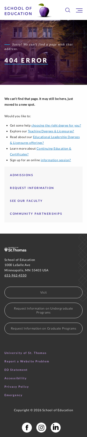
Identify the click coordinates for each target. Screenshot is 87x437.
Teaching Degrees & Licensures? (51, 131)
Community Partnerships (36, 213)
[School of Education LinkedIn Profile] (56, 428)
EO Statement (16, 369)
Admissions (21, 175)
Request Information (32, 188)
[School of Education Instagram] (41, 428)
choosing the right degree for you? (56, 125)
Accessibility (15, 378)
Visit (43, 292)
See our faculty (26, 201)
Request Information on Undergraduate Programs (43, 310)
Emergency (13, 395)
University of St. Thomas (25, 353)
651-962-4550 (15, 275)
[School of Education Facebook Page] (27, 428)
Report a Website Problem (26, 361)
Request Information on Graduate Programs (43, 328)
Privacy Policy (16, 386)
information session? (56, 160)
